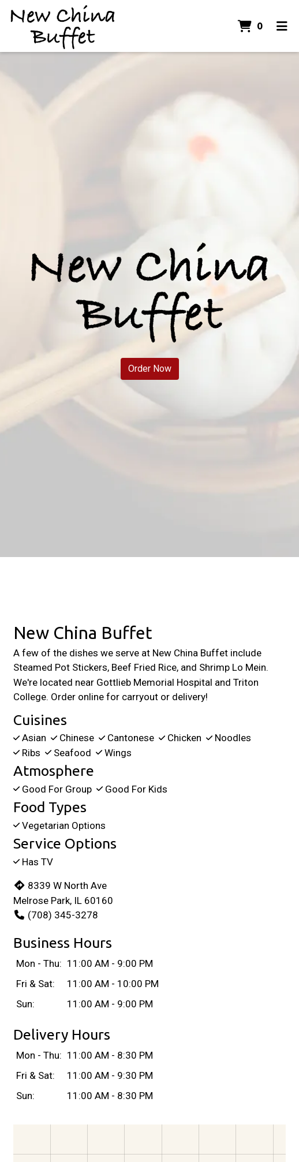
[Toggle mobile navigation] (282, 25)
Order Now (149, 368)
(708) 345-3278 (55, 915)
